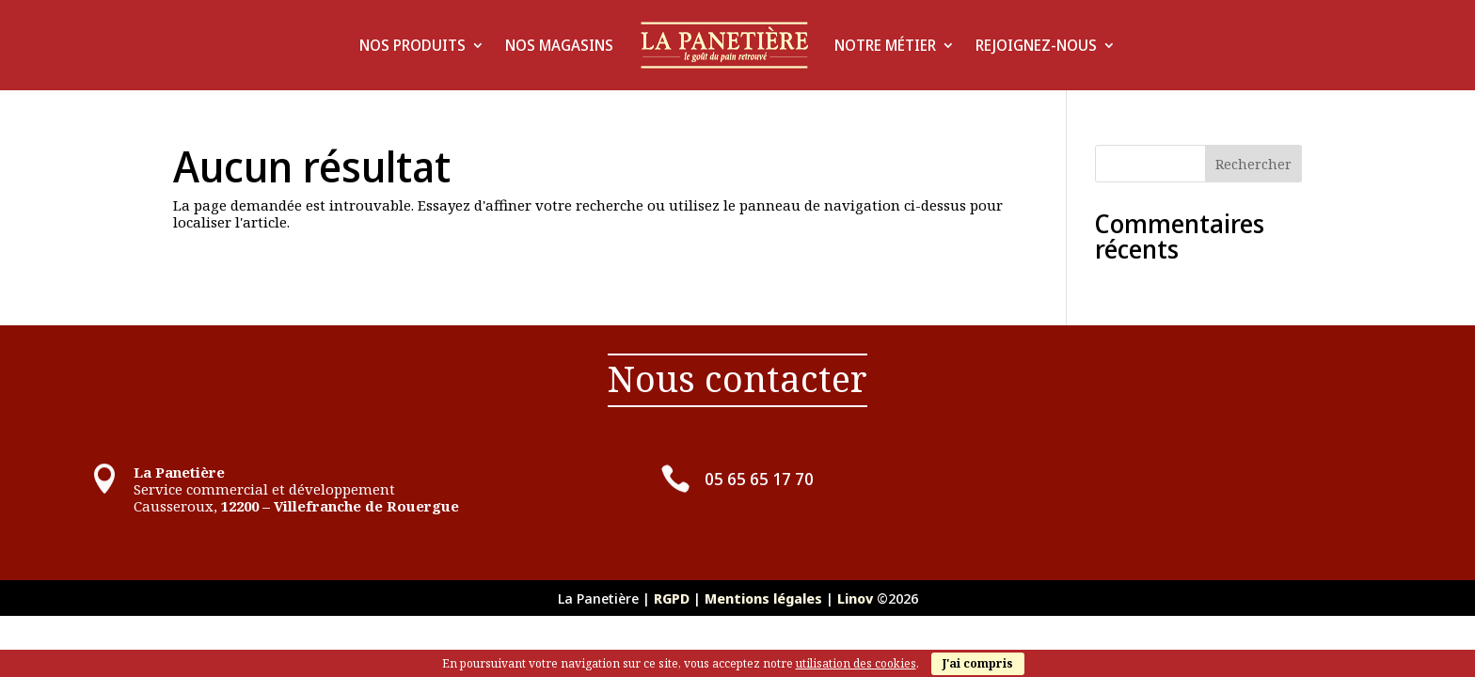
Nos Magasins (559, 45)
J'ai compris (978, 663)
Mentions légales (765, 598)
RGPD (671, 598)
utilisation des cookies (856, 663)
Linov (855, 598)
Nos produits (412, 45)
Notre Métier (885, 45)
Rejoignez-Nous (1036, 45)
